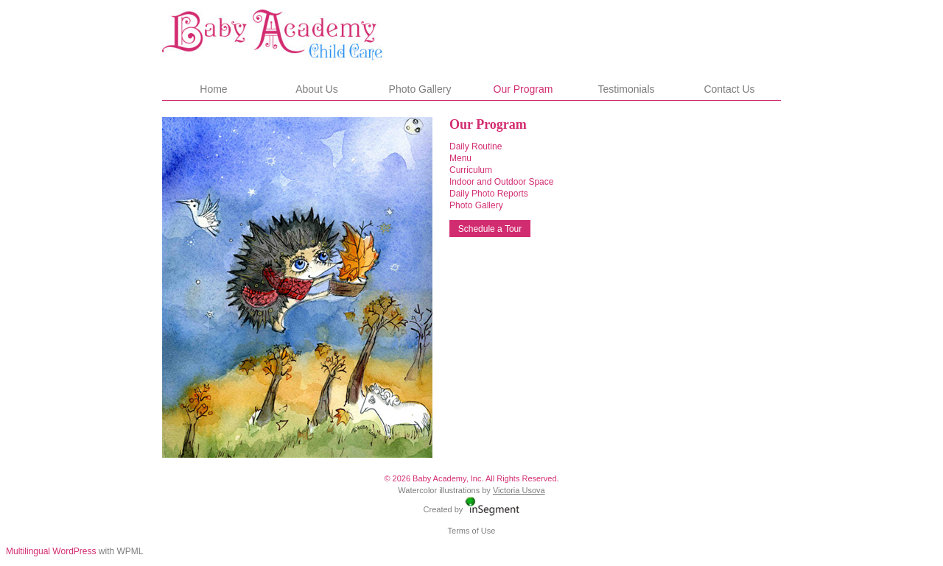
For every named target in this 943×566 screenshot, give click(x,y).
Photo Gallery (420, 89)
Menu (460, 158)
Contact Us (729, 89)
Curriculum (470, 170)
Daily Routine (475, 146)
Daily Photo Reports (488, 193)
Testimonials (625, 89)
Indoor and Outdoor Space (501, 182)
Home (213, 89)
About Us (316, 89)
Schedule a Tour (490, 229)
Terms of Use (472, 530)
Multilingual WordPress (51, 551)
